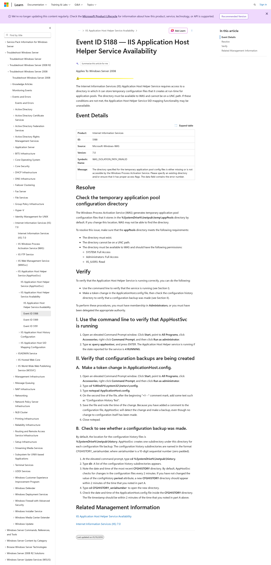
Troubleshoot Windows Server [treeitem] (25, 49)
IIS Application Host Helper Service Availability (109, 30)
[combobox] (27, 35)
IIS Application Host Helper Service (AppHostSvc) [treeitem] (35, 274)
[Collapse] (50, 28)
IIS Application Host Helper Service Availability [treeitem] (37, 295)
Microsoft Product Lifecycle (99, 16)
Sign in (263, 4)
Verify (224, 46)
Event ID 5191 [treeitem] (31, 316)
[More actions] (192, 30)
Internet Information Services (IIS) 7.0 (98, 524)
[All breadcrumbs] (79, 30)
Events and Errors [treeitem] (24, 93)
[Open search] (254, 5)
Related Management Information (239, 50)
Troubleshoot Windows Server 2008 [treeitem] (31, 68)
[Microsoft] (6, 4)
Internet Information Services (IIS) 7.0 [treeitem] (33, 226)
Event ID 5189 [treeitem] (31, 310)
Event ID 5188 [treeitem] (31, 304)
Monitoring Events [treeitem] (22, 80)
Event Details (229, 37)
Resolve (226, 41)
